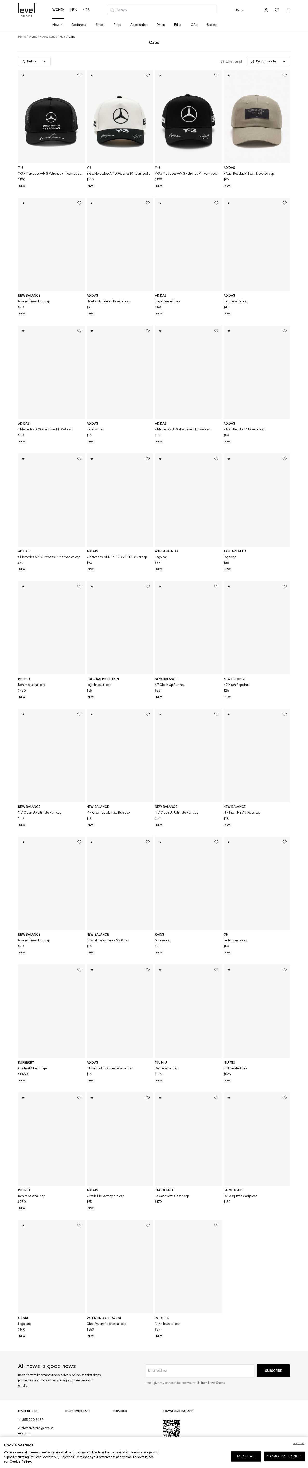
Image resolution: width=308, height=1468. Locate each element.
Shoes (100, 24)
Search (118, 10)
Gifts (194, 24)
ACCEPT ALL (246, 1461)
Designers (79, 24)
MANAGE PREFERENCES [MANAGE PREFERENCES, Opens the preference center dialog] (284, 1461)
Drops (161, 24)
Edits (177, 24)
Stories (211, 24)
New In (57, 24)
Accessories (138, 24)
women (58, 10)
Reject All (298, 1448)
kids (86, 10)
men (73, 10)
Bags (117, 24)
